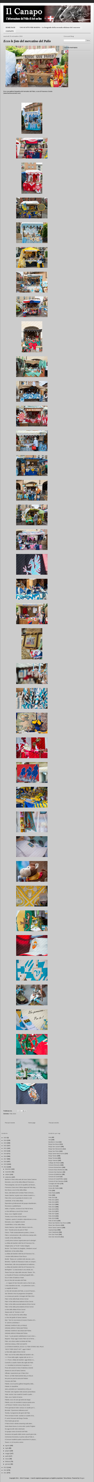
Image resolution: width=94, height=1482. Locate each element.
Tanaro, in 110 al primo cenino (14, 1442)
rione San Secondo (54, 1237)
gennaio (7, 1464)
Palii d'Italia (51, 1193)
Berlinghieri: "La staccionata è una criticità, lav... (19, 1269)
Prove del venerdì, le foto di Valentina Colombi (19, 1368)
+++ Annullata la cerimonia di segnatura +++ (18, 1365)
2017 (5, 1159)
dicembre (8, 1169)
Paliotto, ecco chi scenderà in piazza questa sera (20, 1402)
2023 (5, 1143)
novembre (8, 1172)
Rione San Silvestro (54, 1225)
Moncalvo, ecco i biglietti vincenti (15, 1222)
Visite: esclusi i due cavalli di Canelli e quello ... (19, 1394)
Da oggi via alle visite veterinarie (15, 1429)
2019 (5, 1153)
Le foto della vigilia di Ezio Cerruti (15, 1352)
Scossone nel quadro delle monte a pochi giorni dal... (21, 1434)
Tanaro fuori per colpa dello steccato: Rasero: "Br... (20, 1272)
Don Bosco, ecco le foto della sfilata (16, 1190)
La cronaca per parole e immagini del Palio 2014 (19, 1296)
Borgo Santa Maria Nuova (56, 1153)
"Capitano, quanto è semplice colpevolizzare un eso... (21, 1219)
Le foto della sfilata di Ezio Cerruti (15, 1309)
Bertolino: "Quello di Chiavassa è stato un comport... (21, 1261)
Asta (49, 1137)
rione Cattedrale (53, 1232)
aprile (7, 1456)
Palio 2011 (51, 1200)
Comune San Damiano (55, 1172)
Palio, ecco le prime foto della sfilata (16, 1315)
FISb (49, 1190)
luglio (7, 1448)
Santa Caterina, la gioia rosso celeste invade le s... (20, 1195)
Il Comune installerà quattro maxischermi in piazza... (21, 1439)
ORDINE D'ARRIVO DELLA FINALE (16, 1325)
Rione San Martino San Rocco (57, 1223)
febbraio (7, 1461)
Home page (31, 1123)
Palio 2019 (51, 1218)
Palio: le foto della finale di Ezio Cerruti (16, 1299)
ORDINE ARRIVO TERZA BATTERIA (16, 1328)
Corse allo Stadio (53, 1188)
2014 (5, 1167)
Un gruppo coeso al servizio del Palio (16, 1431)
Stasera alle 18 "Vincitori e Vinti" (14, 1312)
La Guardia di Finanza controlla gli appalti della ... (20, 1275)
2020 (5, 1151)
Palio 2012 (51, 1202)
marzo (7, 1459)
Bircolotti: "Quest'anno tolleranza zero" (16, 1410)
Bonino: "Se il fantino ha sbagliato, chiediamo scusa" (21, 1248)
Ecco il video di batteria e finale (14, 1277)
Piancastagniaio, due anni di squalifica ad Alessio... (20, 1185)
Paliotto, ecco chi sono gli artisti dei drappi (17, 1400)
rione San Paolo (53, 1234)
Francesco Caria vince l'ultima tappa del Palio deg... (20, 1187)
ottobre (7, 1174)
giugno (7, 1451)
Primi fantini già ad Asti (12, 1421)
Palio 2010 (51, 1197)
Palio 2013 (51, 1204)
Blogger (82, 1478)
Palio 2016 (51, 1211)
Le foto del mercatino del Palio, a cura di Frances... (20, 1291)
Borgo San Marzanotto (55, 1149)
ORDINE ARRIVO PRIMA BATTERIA (16, 1333)
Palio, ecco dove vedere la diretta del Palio (18, 1341)
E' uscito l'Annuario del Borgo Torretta (16, 1418)
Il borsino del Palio (10, 1381)
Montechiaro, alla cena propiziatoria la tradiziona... (20, 1264)
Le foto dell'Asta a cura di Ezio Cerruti (16, 1211)
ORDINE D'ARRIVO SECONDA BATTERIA (18, 1330)
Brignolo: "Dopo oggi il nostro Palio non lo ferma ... (20, 1338)
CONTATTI (10, 31)
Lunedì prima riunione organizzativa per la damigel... (21, 1240)
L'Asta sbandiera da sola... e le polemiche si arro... (20, 1285)
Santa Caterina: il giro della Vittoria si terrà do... (19, 1227)
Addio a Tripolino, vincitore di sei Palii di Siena (19, 1208)
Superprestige (52, 1230)
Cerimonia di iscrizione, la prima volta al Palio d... (20, 1437)
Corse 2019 (52, 1186)
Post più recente (10, 1123)
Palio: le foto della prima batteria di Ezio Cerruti (19, 1307)
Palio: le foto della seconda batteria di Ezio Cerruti (20, 1304)
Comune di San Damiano (56, 1181)
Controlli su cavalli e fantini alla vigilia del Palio (19, 1362)
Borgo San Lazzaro (54, 1146)
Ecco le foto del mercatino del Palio (15, 1280)
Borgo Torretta (52, 1158)
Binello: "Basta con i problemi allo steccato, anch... (20, 1259)
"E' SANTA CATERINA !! (12, 1323)
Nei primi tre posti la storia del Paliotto (16, 1378)
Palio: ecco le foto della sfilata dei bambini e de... (20, 1354)
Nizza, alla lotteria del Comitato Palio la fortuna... (19, 1193)
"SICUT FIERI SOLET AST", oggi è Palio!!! (18, 1349)
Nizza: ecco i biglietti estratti (13, 1214)
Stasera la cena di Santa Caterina (15, 1370)
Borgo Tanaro (52, 1156)
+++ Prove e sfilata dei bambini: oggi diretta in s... (20, 1360)
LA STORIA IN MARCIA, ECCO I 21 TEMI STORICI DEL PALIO (24, 1346)
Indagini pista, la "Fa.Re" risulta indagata (17, 1246)
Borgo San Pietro (53, 1151)
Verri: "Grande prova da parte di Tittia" (16, 1230)
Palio (50, 1195)
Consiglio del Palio (54, 1183)
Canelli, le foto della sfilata (13, 1238)
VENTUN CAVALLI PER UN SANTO (16, 1344)
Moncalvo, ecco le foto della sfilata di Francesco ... (20, 1182)
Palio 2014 (12, 1113)
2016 (5, 1161)
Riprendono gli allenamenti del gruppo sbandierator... (21, 1203)
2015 (5, 1164)
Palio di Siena (52, 1220)
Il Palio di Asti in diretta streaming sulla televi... (19, 1423)
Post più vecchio (54, 1123)
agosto (7, 1445)
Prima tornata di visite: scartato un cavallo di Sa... (20, 1415)
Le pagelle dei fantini (11, 1288)
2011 (5, 1473)
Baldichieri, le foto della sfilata (14, 1251)
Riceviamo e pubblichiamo (13, 1206)
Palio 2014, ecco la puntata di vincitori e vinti (18, 1198)
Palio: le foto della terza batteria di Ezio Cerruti (19, 1301)
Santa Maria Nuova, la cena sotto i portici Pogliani (20, 1426)
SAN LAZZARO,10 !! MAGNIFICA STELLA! (18, 1389)
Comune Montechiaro (55, 1167)
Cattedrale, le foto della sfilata (14, 1201)
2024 (5, 1140)
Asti (49, 1139)
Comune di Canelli (54, 1176)
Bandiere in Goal (53, 1142)
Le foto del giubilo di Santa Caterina (16, 1317)
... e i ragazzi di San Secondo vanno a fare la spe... (20, 1283)
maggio (7, 1453)
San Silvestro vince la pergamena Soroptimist (19, 1293)
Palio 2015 (51, 1209)
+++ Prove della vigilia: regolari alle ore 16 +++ (19, 1357)
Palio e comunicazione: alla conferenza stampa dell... (21, 1235)
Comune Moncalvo (54, 1165)
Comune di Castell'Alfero (56, 1179)
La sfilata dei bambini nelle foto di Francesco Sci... (20, 1243)
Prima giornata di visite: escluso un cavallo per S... (20, 1407)
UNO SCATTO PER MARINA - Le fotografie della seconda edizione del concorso (50, 27)
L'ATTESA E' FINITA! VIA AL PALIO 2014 (17, 1405)
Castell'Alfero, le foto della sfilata (15, 1224)
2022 (5, 1145)
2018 (5, 1156)
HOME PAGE (10, 27)
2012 (5, 1470)
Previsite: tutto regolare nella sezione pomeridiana (20, 1392)
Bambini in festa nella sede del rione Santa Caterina (20, 1179)
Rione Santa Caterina (55, 1227)
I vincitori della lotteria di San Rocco (16, 1256)
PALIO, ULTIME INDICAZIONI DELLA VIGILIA (19, 1376)
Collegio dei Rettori (54, 1163)
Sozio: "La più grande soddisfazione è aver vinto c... (20, 1336)
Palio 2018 (51, 1216)
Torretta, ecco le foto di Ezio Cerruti (15, 1216)
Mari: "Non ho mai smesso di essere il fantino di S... (20, 1320)
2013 (5, 1467)
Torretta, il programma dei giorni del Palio (17, 1413)
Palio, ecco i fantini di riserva (13, 1397)
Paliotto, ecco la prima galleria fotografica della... (19, 1384)
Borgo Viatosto (52, 1160)
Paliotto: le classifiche (11, 1386)
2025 (5, 1137)
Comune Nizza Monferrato (56, 1169)
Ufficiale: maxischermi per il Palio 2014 (16, 1373)
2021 (5, 1148)
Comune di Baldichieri (55, 1174)
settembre (8, 1177)
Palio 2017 (51, 1213)
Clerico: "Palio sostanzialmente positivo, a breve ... (20, 1232)
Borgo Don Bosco (53, 1144)
